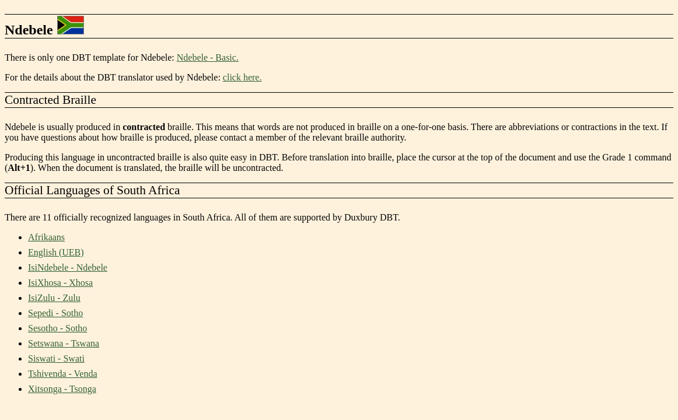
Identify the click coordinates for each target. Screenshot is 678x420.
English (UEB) (56, 252)
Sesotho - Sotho (57, 328)
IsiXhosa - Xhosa (60, 283)
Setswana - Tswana (63, 343)
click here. (242, 77)
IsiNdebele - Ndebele (67, 267)
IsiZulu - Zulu (54, 298)
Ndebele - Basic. (208, 57)
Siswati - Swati (56, 358)
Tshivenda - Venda (62, 374)
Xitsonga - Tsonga (62, 389)
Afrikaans (46, 237)
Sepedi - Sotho (55, 313)
